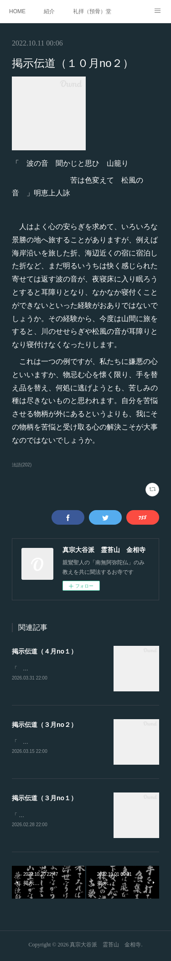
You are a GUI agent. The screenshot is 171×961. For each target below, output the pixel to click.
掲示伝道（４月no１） (44, 651)
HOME (17, 11)
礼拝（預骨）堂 (92, 11)
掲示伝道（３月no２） (44, 725)
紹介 (49, 11)
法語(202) (21, 464)
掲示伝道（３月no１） (44, 799)
